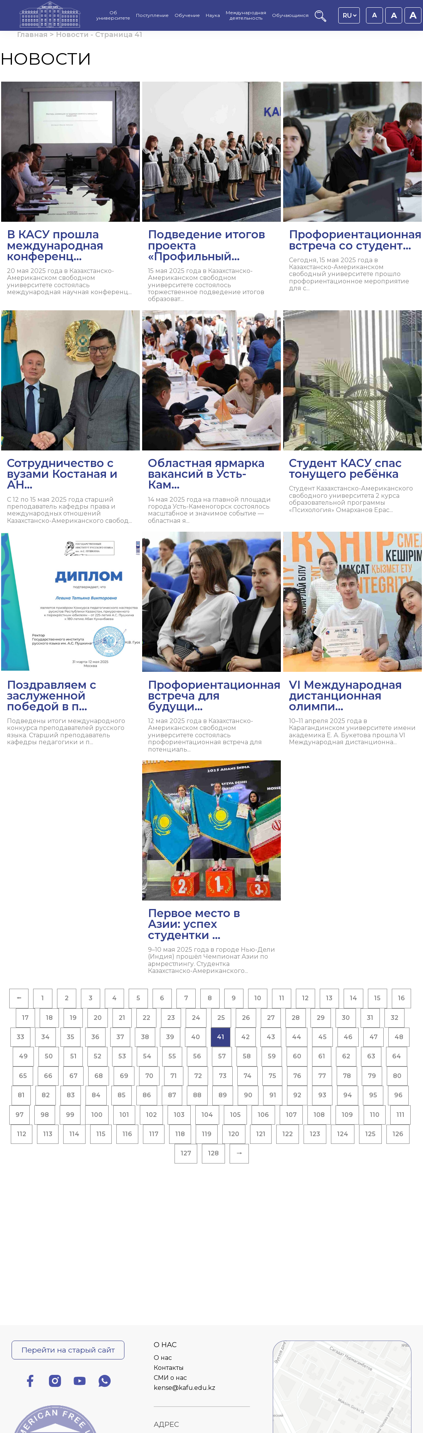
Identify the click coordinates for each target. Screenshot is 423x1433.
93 (322, 1095)
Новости (72, 34)
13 (329, 998)
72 (198, 1076)
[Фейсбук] (30, 1382)
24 (196, 1017)
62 (346, 1056)
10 (257, 998)
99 (70, 1114)
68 (98, 1076)
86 (147, 1095)
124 (342, 1134)
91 (272, 1095)
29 (321, 1017)
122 (287, 1134)
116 (127, 1134)
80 (397, 1076)
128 (213, 1153)
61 (321, 1056)
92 (297, 1095)
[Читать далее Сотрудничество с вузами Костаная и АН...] (70, 420)
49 (23, 1056)
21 (122, 1017)
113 (47, 1134)
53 (122, 1056)
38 (145, 1037)
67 (73, 1076)
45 (322, 1037)
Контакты (169, 1367)
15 (377, 998)
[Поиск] (320, 19)
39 (170, 1037)
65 (23, 1076)
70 (149, 1076)
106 (263, 1114)
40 (195, 1037)
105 (235, 1114)
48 (398, 1037)
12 (305, 998)
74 (247, 1076)
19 (73, 1017)
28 (296, 1017)
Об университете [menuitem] (113, 15)
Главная (32, 34)
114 (74, 1134)
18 (49, 1017)
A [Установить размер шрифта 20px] (413, 15)
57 (222, 1056)
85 (122, 1095)
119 (207, 1134)
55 (172, 1056)
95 (373, 1095)
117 (153, 1134)
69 (124, 1076)
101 (124, 1114)
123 (315, 1134)
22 (146, 1017)
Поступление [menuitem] (152, 15)
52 (97, 1056)
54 (147, 1056)
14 (353, 998)
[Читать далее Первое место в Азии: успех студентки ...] (211, 870)
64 (396, 1056)
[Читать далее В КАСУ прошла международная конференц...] (70, 191)
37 (120, 1037)
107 (291, 1114)
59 (272, 1056)
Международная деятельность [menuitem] (246, 15)
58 (247, 1056)
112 (21, 1134)
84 (96, 1095)
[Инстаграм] (55, 1382)
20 (98, 1017)
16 (401, 998)
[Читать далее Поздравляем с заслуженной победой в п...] (70, 641)
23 (171, 1017)
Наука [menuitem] (213, 15)
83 (71, 1095)
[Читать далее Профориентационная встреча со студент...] (352, 190)
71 (173, 1076)
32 (394, 1017)
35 (70, 1037)
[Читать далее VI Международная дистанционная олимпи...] (352, 641)
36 (95, 1037)
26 (246, 1017)
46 (348, 1037)
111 (400, 1114)
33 (20, 1037)
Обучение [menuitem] (187, 15)
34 (45, 1037)
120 (233, 1134)
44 (296, 1037)
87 (172, 1095)
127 (186, 1153)
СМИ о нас (170, 1377)
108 (319, 1114)
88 (197, 1095)
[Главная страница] (50, 15)
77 (322, 1076)
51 (73, 1056)
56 (197, 1056)
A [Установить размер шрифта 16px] (374, 15)
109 (347, 1114)
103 (179, 1114)
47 (373, 1037)
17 (25, 1017)
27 (271, 1017)
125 (370, 1134)
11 (281, 998)
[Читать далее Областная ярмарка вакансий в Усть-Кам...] (211, 420)
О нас (163, 1357)
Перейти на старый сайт (68, 1349)
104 (207, 1114)
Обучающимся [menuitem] (290, 15)
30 (346, 1017)
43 (271, 1037)
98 (44, 1114)
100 (96, 1114)
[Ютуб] (80, 1382)
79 (372, 1076)
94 (347, 1095)
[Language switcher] (349, 15)
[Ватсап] (105, 1382)
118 (180, 1134)
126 (398, 1134)
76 (297, 1076)
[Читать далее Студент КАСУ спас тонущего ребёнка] (352, 415)
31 (370, 1017)
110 (374, 1114)
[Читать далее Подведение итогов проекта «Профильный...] (211, 195)
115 (101, 1134)
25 (221, 1017)
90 (248, 1095)
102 (151, 1114)
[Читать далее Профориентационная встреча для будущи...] (211, 645)
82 (46, 1095)
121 (260, 1134)
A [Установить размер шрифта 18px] (394, 15)
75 (272, 1076)
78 (347, 1076)
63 (371, 1056)
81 (21, 1095)
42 (245, 1037)
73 (223, 1076)
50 (49, 1056)
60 (297, 1056)
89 (222, 1095)
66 (48, 1076)
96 (398, 1095)
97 (19, 1114)
